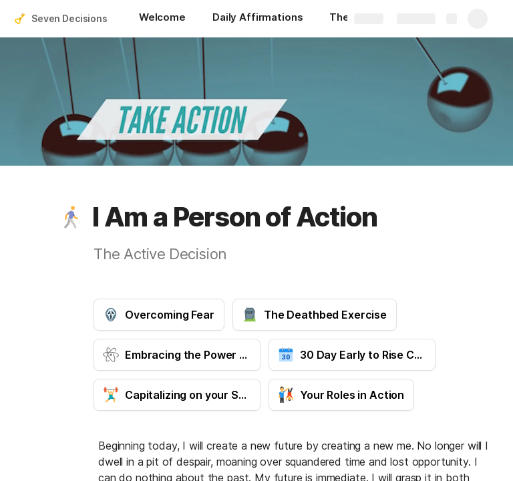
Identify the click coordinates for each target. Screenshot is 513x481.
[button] (71, 217)
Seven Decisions (69, 18)
